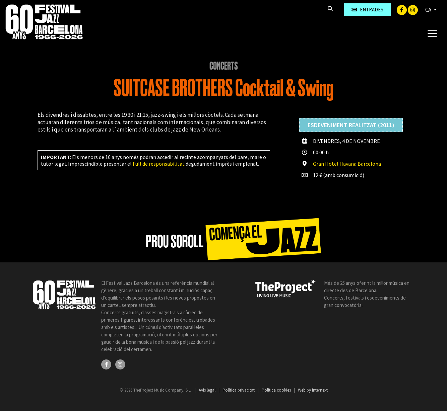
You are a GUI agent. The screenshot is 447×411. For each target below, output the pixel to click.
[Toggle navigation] (432, 33)
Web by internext (313, 390)
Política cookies (277, 390)
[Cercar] (301, 9)
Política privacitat (239, 390)
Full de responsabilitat (159, 163)
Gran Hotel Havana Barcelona (347, 163)
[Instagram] (413, 9)
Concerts (223, 66)
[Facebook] (402, 9)
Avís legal (207, 390)
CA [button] (428, 9)
